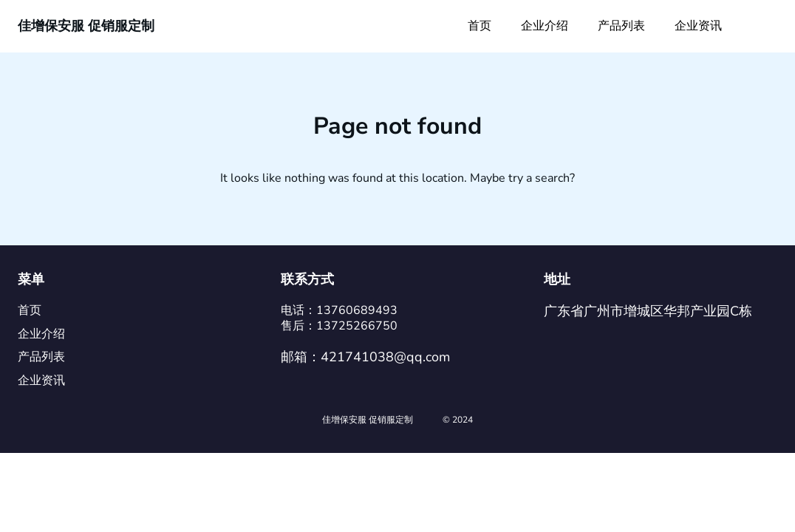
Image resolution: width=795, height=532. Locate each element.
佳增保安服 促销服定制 (86, 26)
